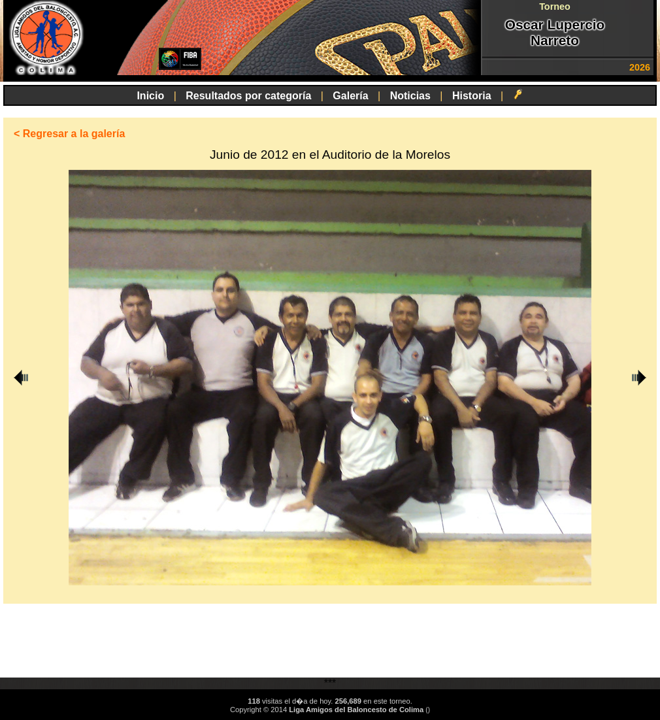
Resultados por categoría (248, 95)
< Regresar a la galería (69, 133)
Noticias (410, 95)
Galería (350, 95)
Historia (471, 95)
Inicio (150, 95)
